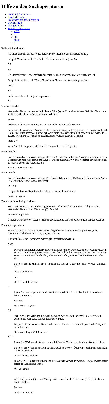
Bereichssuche (15, 22)
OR (15, 37)
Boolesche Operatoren (19, 28)
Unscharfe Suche (16, 17)
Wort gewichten (16, 25)
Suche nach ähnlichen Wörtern (23, 19)
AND (17, 31)
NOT (16, 40)
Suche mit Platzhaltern (19, 14)
